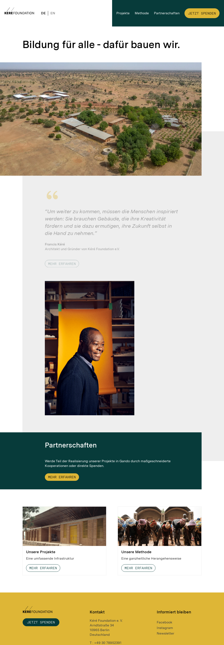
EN (52, 13)
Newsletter (165, 633)
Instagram (165, 628)
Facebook (164, 622)
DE (43, 13)
